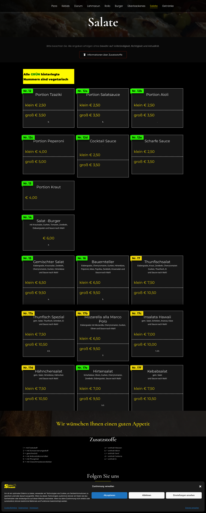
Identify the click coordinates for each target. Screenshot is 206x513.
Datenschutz (75, 494)
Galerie (133, 494)
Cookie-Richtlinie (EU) (114, 494)
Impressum (93, 494)
